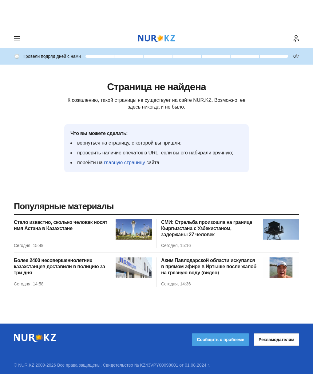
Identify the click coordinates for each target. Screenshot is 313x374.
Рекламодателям (276, 339)
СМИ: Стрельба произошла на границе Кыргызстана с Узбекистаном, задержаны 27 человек (206, 228)
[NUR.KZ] (156, 38)
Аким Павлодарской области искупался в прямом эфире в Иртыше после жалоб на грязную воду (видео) (208, 266)
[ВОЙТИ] (296, 39)
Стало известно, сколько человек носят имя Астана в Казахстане (60, 225)
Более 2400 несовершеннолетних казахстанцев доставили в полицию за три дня (59, 266)
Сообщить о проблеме (220, 339)
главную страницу (124, 162)
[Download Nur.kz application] (156, 15)
